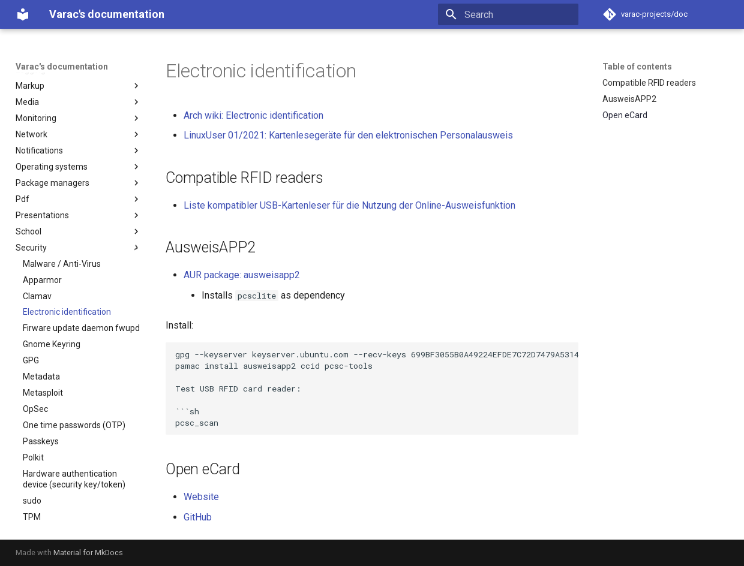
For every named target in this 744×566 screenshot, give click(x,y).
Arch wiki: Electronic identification (253, 115)
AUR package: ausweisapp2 (242, 275)
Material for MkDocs (88, 552)
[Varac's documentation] (23, 14)
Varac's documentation (62, 66)
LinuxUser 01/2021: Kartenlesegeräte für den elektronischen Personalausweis (348, 135)
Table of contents (637, 66)
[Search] (508, 14)
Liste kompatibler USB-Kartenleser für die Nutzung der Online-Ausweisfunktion (349, 205)
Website (201, 496)
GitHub (198, 517)
